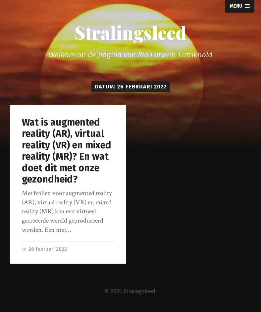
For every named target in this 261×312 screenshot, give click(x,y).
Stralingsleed (130, 32)
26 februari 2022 (44, 249)
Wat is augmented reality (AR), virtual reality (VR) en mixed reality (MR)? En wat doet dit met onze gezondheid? (66, 151)
